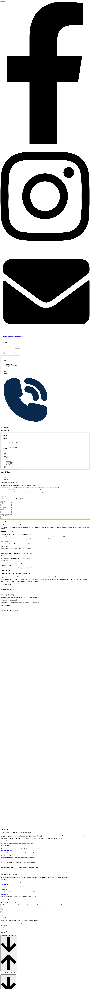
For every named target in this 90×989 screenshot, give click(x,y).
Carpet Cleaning (9, 364)
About (5, 360)
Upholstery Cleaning (9, 367)
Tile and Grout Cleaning (10, 370)
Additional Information (5, 514)
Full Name (2, 501)
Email (1, 503)
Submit (45, 519)
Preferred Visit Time (4, 512)
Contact (5, 373)
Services (6, 361)
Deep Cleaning (8, 366)
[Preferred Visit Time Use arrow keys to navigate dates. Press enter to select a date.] (6, 513)
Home (5, 358)
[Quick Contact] (25, 423)
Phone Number (3, 505)
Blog (5, 371)
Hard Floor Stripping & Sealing (11, 365)
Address (2, 507)
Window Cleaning (9, 368)
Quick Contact (4, 427)
